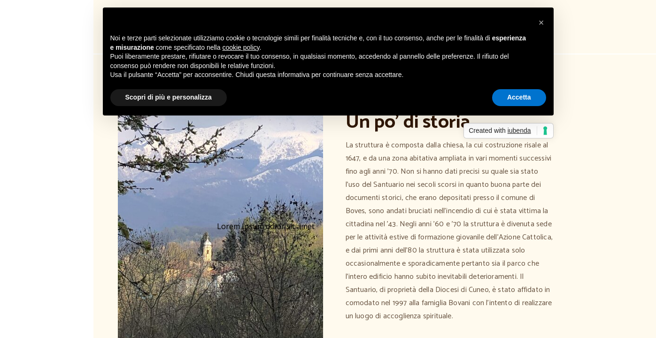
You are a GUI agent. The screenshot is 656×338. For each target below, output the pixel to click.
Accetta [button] (519, 97)
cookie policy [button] (240, 47)
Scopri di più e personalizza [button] (168, 97)
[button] (541, 22)
